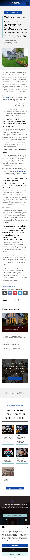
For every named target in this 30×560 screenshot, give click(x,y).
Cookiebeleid (14, 557)
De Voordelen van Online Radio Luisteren (21, 460)
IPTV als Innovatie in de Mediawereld (8, 460)
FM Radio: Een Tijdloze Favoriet (8, 479)
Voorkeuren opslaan (15, 554)
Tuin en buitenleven (13, 12)
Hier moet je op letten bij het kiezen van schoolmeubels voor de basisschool (13, 349)
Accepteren (15, 545)
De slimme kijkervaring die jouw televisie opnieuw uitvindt (8, 438)
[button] (27, 527)
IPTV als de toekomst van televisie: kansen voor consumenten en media (21, 439)
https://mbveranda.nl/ (8, 286)
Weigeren (15, 550)
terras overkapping (20, 171)
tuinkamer (5, 97)
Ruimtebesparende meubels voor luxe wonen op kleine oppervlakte (13, 343)
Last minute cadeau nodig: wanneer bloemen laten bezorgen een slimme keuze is (14, 338)
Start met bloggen (15, 378)
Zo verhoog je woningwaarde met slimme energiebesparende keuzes (15, 328)
